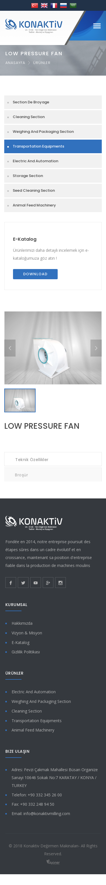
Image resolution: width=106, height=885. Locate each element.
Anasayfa (15, 62)
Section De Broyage (31, 102)
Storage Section (28, 175)
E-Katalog (24, 239)
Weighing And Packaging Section (43, 131)
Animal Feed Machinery (34, 205)
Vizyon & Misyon (27, 635)
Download (35, 274)
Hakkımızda (22, 626)
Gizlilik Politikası (26, 655)
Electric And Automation (35, 161)
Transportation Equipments (38, 146)
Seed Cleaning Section (34, 190)
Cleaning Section (29, 117)
